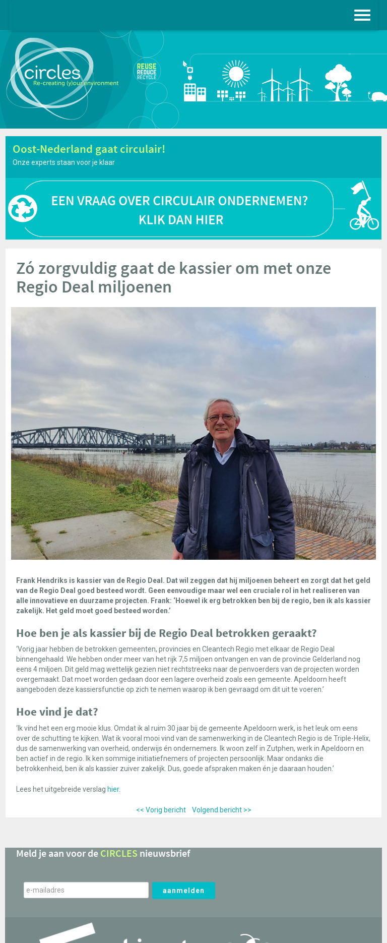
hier (113, 789)
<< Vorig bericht (161, 810)
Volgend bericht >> (221, 810)
